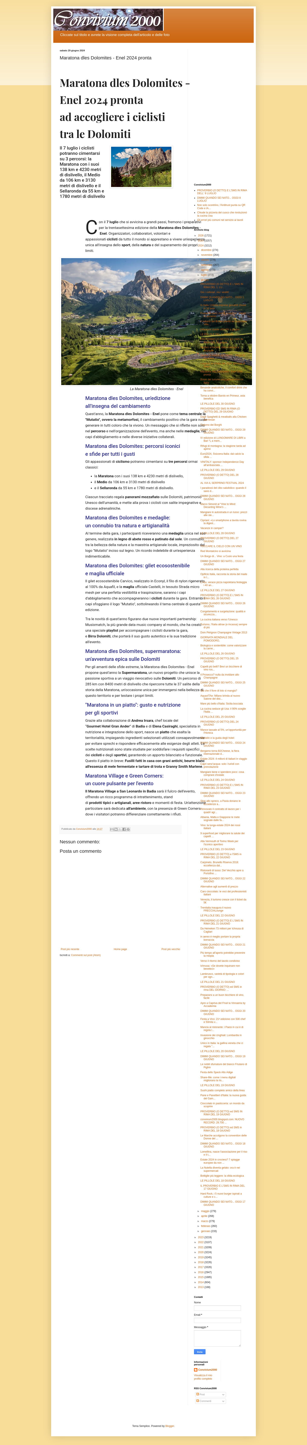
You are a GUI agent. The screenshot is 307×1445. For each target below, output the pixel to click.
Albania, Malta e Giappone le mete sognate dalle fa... (220, 819)
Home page (120, 949)
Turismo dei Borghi (211, 424)
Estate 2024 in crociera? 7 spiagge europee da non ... (220, 1161)
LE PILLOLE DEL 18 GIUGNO (217, 1180)
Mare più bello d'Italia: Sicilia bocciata (221, 703)
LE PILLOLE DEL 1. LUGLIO (216, 334)
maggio (205, 1211)
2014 (201, 1282)
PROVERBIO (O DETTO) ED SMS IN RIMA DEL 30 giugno (221, 341)
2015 (201, 1277)
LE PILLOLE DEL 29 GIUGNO (217, 470)
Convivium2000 (207, 1369)
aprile (204, 1216)
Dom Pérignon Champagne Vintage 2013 (223, 632)
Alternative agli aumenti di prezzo (219, 886)
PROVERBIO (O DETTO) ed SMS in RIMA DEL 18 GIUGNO (221, 1129)
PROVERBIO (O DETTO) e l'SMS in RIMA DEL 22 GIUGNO (221, 856)
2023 (201, 1237)
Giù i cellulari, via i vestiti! (214, 292)
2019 (201, 1257)
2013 (201, 1287)
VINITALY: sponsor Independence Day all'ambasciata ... (222, 463)
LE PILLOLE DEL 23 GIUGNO (217, 849)
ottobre (205, 259)
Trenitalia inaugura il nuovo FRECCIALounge (215, 909)
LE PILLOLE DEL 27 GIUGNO (217, 590)
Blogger (169, 1426)
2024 (201, 245)
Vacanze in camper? (212, 528)
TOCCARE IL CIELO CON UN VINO (221, 546)
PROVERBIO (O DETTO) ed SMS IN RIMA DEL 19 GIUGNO (221, 1113)
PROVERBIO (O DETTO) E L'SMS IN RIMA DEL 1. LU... (221, 286)
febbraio (206, 1226)
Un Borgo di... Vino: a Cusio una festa (221, 556)
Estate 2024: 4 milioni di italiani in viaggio (223, 758)
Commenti (203, 1401)
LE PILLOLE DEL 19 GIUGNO (217, 1085)
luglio (204, 274)
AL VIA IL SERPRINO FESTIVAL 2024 (222, 483)
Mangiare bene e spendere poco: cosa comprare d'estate (222, 773)
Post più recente (70, 949)
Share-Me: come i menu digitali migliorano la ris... (218, 1079)
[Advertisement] (220, 113)
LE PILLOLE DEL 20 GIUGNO (217, 1051)
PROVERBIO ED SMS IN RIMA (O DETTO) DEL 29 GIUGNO (220, 410)
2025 (201, 240)
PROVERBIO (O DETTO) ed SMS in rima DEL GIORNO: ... (221, 988)
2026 (201, 235)
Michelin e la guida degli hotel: (217, 737)
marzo (205, 1221)
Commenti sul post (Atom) (86, 955)
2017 (201, 1267)
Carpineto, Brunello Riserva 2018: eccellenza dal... (219, 864)
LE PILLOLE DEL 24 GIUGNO (217, 779)
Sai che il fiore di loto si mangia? (218, 690)
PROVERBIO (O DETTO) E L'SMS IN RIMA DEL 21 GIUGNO (221, 922)
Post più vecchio (171, 949)
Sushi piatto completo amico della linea (222, 1090)
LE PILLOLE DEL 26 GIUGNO (217, 653)
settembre (207, 264)
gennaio (206, 1231)
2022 (201, 1242)
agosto (205, 269)
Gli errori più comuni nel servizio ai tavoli (220, 220)
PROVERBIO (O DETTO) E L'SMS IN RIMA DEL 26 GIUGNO (221, 597)
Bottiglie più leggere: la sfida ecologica (222, 1175)
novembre (207, 254)
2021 (201, 1247)
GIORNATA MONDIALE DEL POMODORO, (216, 639)
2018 (201, 1262)
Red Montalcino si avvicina (215, 551)
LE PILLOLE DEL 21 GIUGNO (217, 982)
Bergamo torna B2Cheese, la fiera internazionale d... (219, 752)
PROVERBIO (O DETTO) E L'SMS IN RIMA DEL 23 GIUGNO (221, 786)
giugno (205, 279)
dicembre (206, 250)
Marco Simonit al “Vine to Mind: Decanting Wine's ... (218, 506)
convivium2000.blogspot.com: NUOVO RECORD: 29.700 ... (222, 1121)
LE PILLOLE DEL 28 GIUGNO (217, 533)
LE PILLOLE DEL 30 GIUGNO (217, 403)
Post (200, 1394)
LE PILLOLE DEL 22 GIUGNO (217, 915)
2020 (201, 1252)
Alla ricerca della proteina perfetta (219, 569)
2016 (201, 1272)
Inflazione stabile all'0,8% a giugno (220, 329)
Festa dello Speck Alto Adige (216, 1072)
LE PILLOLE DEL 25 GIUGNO (217, 716)
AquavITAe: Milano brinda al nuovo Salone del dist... (220, 697)
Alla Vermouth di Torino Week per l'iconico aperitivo (219, 843)
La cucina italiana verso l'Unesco (218, 619)
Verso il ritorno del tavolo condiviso (220, 960)
